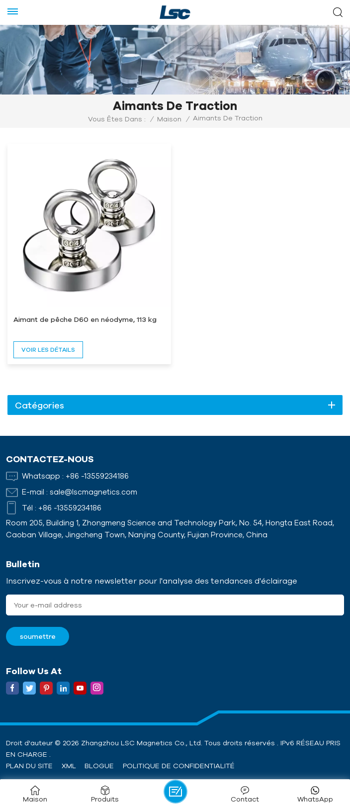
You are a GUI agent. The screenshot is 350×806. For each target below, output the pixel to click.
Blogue (99, 766)
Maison (169, 119)
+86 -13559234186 (97, 476)
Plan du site (29, 766)
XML (69, 766)
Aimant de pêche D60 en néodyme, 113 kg (85, 319)
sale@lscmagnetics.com (93, 492)
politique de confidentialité (179, 766)
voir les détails (48, 349)
